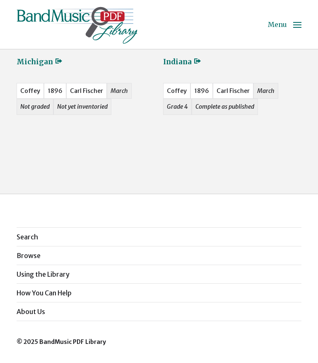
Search (27, 237)
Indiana (182, 61)
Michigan (40, 61)
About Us (31, 311)
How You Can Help (44, 293)
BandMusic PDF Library (72, 342)
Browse (29, 255)
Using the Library (43, 274)
